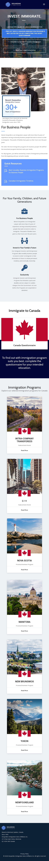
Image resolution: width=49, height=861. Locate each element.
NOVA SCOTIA (24, 560)
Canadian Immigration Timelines (21, 181)
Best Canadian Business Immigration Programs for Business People (26, 171)
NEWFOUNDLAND (24, 802)
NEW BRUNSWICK (24, 681)
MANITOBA (24, 622)
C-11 (24, 501)
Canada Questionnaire (24, 345)
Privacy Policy (24, 854)
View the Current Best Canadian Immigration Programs (25, 43)
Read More (24, 450)
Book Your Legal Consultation (26, 50)
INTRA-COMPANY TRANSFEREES (24, 440)
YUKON (24, 741)
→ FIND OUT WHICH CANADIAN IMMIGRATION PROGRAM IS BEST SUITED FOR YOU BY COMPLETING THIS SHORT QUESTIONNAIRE (24, 33)
